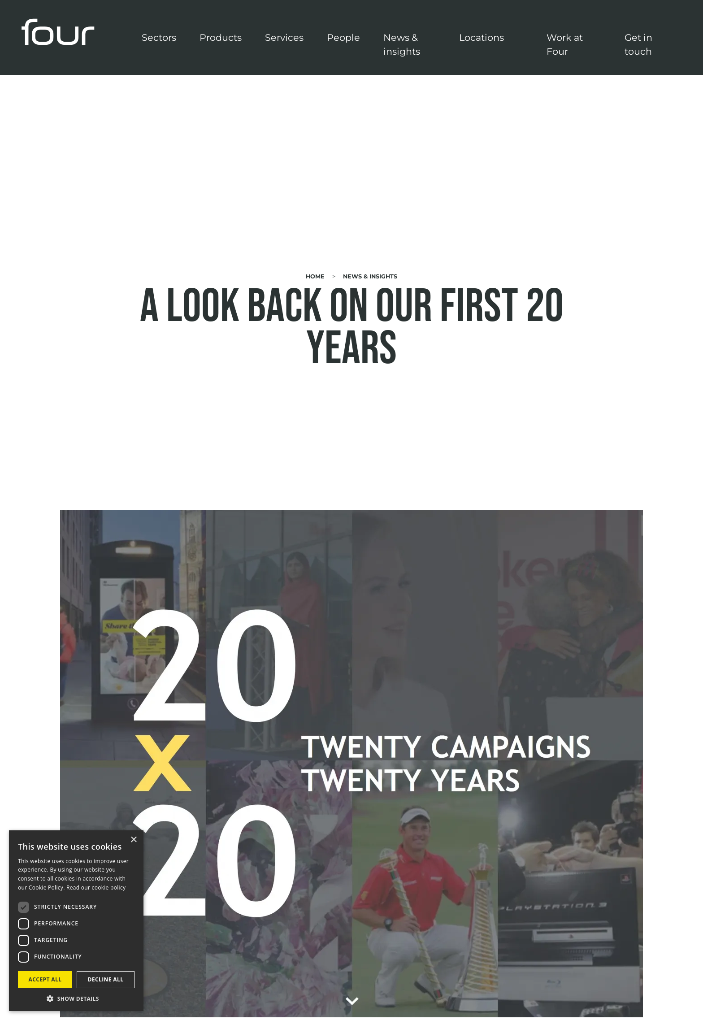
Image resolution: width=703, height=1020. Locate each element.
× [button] (133, 840)
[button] (76, 998)
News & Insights (370, 276)
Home (315, 276)
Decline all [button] (106, 979)
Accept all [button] (45, 979)
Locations (481, 37)
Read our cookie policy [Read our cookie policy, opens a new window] (96, 887)
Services (284, 37)
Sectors (159, 37)
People (343, 37)
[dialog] (76, 920)
